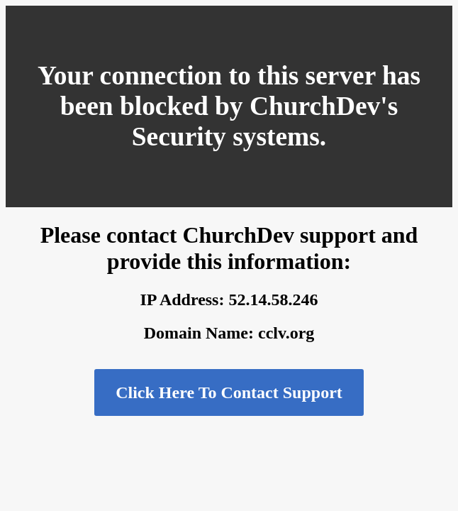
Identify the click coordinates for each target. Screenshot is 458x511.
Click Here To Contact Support (229, 392)
